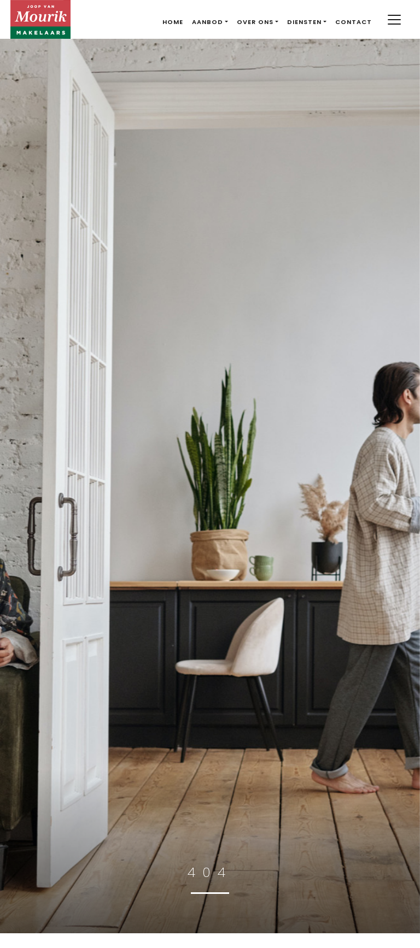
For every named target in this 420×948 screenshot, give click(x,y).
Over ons (255, 21)
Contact (353, 21)
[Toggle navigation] (395, 19)
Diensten (304, 21)
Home (172, 21)
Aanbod (207, 21)
